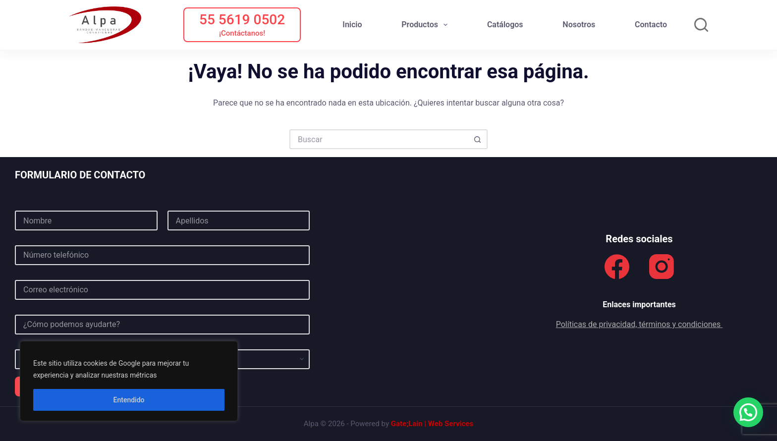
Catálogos (505, 24)
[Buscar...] (378, 139)
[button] (748, 412)
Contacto (651, 24)
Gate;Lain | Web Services (432, 423)
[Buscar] (701, 25)
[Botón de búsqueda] (478, 139)
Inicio (352, 24)
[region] (129, 381)
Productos (426, 25)
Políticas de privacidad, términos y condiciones (639, 324)
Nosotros (578, 24)
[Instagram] (661, 266)
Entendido (129, 400)
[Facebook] (617, 266)
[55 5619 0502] (242, 24)
